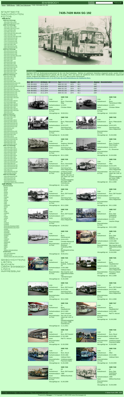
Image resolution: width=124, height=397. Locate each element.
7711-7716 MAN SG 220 (10, 42)
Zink (5, 248)
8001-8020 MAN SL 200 (10, 50)
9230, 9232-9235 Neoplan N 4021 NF (14, 86)
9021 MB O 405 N (9, 78)
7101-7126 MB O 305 (10, 30)
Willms (6, 247)
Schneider (6, 232)
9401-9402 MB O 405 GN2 (11, 89)
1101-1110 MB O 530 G (10, 150)
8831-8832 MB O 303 (10, 71)
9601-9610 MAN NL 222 (10, 94)
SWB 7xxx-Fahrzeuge (23, 5)
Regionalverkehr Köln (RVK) (11, 227)
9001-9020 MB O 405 (10, 76)
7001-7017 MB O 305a (10, 26)
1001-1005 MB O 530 (10, 147)
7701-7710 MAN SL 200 (10, 41)
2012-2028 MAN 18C (9, 179)
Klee (5, 208)
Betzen (6, 189)
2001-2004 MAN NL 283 (10, 176)
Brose (5, 190)
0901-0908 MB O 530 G (10, 144)
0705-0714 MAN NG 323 (11, 139)
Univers (6, 240)
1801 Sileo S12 (8, 169)
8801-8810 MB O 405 (10, 68)
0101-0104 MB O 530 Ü (10, 120)
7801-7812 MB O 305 (10, 44)
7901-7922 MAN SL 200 (10, 46)
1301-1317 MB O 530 (10, 157)
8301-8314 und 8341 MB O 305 (12, 55)
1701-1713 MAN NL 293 (10, 168)
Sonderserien (7, 251)
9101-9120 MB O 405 (10, 81)
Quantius (6, 224)
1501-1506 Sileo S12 (9, 163)
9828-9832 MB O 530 (10, 107)
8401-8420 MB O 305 (10, 57)
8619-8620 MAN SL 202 (10, 65)
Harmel (6, 200)
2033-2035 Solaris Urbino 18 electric (14, 182)
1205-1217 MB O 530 (10, 153)
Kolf (5, 210)
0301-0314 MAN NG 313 (11, 124)
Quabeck (6, 222)
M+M (5, 219)
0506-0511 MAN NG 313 (11, 132)
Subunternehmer (8, 185)
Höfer (5, 203)
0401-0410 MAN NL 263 (10, 126)
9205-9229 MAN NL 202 (10, 84)
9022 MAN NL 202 (9, 79)
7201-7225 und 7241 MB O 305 (12, 33)
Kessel (6, 206)
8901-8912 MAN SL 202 (10, 73)
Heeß (5, 202)
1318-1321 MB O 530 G (10, 158)
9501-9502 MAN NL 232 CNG (12, 91)
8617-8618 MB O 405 (10, 63)
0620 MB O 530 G (9, 136)
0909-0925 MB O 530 (10, 142)
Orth (5, 221)
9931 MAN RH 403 (9, 113)
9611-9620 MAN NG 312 (11, 95)
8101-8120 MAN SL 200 (10, 52)
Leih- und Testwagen (9, 253)
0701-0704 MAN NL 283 (10, 137)
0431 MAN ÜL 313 (9, 128)
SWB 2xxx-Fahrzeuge (9, 174)
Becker (6, 187)
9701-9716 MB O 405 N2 (11, 100)
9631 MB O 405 (8, 99)
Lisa (5, 214)
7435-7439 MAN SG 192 (10, 38)
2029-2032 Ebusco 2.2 (10, 181)
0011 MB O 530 (8, 118)
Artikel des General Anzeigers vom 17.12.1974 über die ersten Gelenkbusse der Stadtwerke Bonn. (59, 78)
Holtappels (7, 205)
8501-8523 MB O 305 (10, 58)
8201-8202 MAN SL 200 (10, 54)
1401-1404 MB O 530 (10, 160)
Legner (6, 216)
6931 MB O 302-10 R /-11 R (11, 23)
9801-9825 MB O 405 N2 (11, 103)
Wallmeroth (7, 242)
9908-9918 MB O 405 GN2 (11, 110)
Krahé (5, 211)
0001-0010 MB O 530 (10, 116)
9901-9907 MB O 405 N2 (11, 108)
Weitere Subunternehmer (11, 250)
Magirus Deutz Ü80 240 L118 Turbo (13, 256)
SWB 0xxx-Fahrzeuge (9, 115)
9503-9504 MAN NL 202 (10, 92)
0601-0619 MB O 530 (10, 134)
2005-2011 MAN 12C (9, 177)
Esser (5, 195)
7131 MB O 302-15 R (10, 31)
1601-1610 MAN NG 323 (11, 166)
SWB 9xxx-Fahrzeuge (9, 75)
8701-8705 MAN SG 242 (10, 67)
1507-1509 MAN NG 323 (11, 165)
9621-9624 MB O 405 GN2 (11, 97)
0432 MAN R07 (8, 129)
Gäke (5, 198)
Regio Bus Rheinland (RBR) (11, 226)
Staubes (6, 235)
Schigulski (6, 230)
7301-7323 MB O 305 (10, 34)
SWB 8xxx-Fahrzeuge (9, 49)
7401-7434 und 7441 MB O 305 (12, 36)
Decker (6, 192)
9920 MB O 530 (8, 112)
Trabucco (6, 238)
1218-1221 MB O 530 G (10, 155)
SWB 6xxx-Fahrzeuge (9, 20)
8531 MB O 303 (8, 60)
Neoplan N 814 (8, 255)
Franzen (6, 197)
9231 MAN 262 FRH (9, 87)
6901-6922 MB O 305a (10, 22)
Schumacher (7, 234)
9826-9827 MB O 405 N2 (11, 105)
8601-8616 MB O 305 (10, 62)
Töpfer (5, 237)
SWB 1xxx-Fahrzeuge (9, 145)
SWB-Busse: (11, 5)
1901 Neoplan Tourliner (10, 173)
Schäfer (6, 229)
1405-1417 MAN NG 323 (11, 161)
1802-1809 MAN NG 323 (11, 171)
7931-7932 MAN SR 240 (10, 47)
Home (3, 5)
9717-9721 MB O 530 (10, 102)
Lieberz (6, 218)
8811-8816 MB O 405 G (10, 70)
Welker (6, 243)
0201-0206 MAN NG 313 (11, 123)
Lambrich (6, 213)
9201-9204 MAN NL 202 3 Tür (12, 83)
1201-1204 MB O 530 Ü (10, 152)
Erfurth (6, 193)
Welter (5, 245)
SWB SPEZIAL (7, 184)
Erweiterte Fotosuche (91, 2)
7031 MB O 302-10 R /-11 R (11, 28)
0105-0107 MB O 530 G (10, 121)
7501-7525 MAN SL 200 (10, 39)
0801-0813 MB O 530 (10, 140)
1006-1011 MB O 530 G (10, 148)
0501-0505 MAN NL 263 (10, 131)
